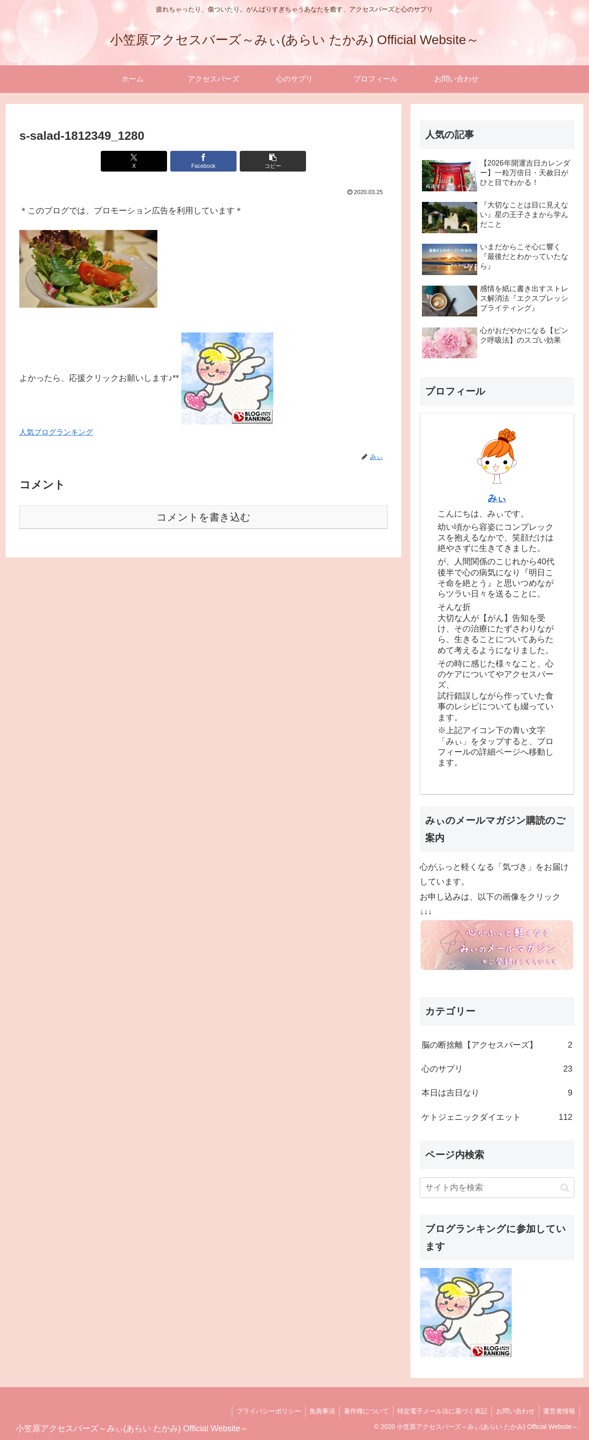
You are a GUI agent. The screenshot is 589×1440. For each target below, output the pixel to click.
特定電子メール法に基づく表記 (439, 1411)
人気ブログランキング (56, 432)
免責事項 (317, 1411)
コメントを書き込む (203, 517)
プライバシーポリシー (262, 1411)
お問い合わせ (513, 1411)
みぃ (497, 498)
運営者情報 (559, 1411)
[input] (497, 1187)
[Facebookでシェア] (203, 161)
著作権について (362, 1411)
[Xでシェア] (141, 161)
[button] (265, 161)
